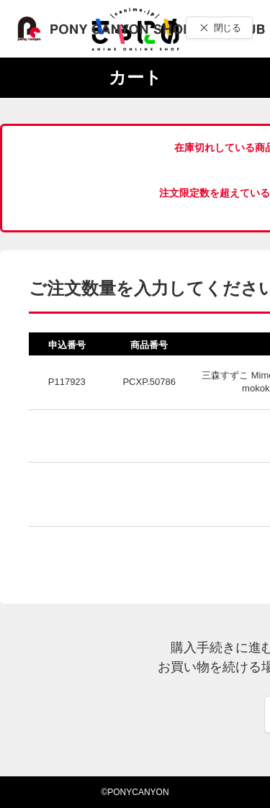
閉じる (227, 27)
